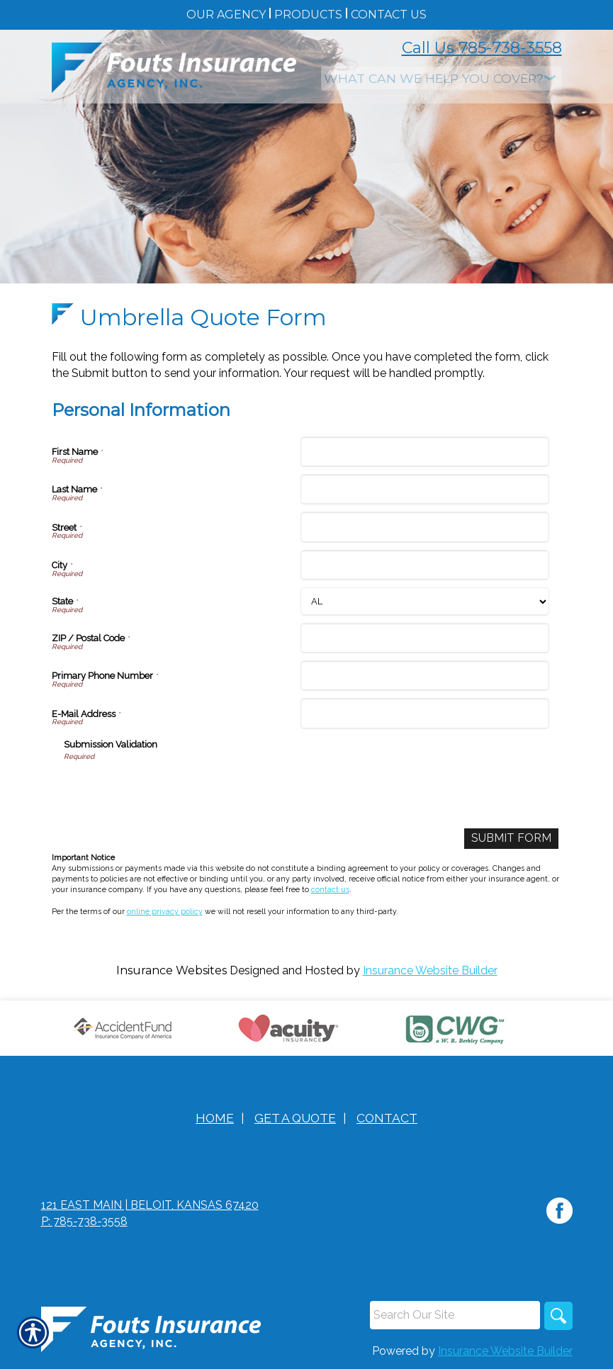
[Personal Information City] (424, 565)
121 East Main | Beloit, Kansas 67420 (150, 1205)
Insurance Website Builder (430, 970)
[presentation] (171, 790)
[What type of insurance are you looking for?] (441, 78)
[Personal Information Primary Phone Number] (424, 675)
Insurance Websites (171, 970)
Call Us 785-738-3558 (482, 47)
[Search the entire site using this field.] (455, 1315)
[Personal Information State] (424, 601)
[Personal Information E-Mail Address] (424, 713)
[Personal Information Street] (424, 527)
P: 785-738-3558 (84, 1221)
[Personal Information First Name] (424, 451)
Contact (386, 1117)
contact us (330, 889)
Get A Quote (295, 1117)
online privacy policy (165, 911)
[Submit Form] (511, 838)
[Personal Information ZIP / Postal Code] (424, 638)
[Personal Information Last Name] (424, 489)
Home (215, 1117)
